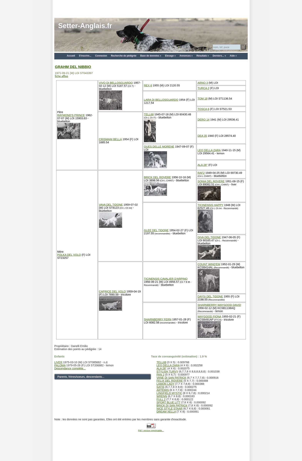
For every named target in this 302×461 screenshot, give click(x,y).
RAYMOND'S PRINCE (71, 115)
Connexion (101, 55)
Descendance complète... (70, 368)
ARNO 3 (203, 82)
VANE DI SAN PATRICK (171, 377)
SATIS (160, 386)
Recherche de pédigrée (123, 55)
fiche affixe (61, 76)
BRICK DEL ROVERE (157, 177)
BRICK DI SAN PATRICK (172, 405)
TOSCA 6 (203, 109)
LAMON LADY (165, 383)
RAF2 (201, 172)
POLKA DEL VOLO (69, 254)
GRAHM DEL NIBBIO (73, 67)
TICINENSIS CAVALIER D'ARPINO (165, 278)
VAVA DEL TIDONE (111, 204)
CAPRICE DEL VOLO (112, 291)
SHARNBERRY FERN (157, 319)
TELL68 (149, 114)
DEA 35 (202, 135)
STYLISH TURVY (167, 371)
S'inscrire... (85, 55)
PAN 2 (160, 374)
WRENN (162, 396)
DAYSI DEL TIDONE (210, 296)
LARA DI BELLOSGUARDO (161, 99)
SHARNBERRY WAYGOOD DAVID (219, 304)
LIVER (58, 362)
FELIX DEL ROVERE (170, 380)
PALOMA (59, 365)
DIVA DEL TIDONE (209, 237)
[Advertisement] (151, 8)
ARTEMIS (163, 390)
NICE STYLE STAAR (170, 408)
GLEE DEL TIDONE (156, 230)
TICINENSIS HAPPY (210, 205)
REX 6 (148, 85)
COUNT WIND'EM (209, 264)
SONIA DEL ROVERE (211, 181)
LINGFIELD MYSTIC (169, 393)
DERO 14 (204, 119)
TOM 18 (203, 98)
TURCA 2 (203, 88)
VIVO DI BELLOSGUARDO (116, 82)
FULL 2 (161, 399)
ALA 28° (203, 164)
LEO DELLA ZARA (209, 150)
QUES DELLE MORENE (159, 146)
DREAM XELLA (166, 411)
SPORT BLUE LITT (168, 402)
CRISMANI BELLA (110, 139)
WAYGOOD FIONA (209, 316)
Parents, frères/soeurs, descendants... (80, 376)
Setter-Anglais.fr (85, 26)
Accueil (71, 55)
